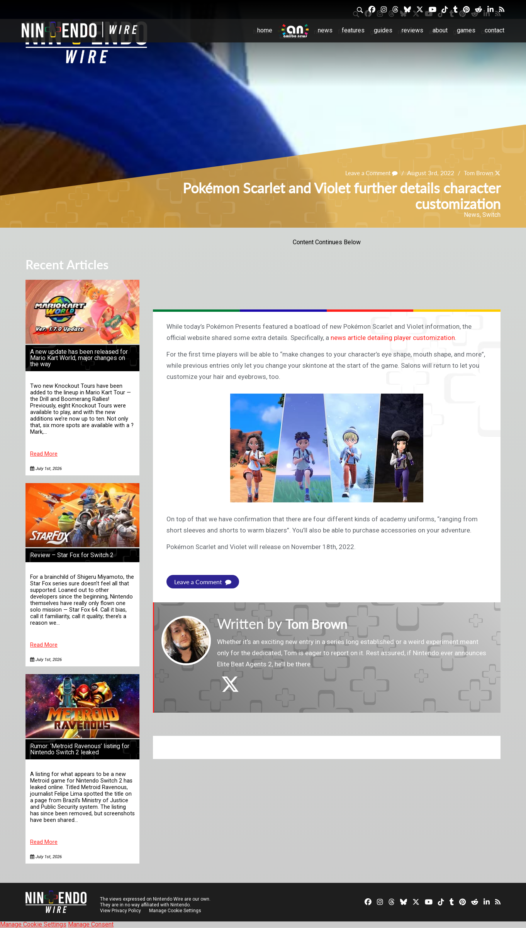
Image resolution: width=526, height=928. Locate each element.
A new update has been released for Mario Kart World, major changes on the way (79, 358)
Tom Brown (477, 172)
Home (264, 30)
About (440, 30)
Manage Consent (91, 924)
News (325, 30)
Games (466, 30)
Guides (383, 30)
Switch (491, 214)
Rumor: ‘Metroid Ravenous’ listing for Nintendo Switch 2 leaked (79, 749)
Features (353, 30)
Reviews (412, 30)
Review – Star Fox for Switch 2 (72, 555)
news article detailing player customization (393, 337)
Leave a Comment (368, 172)
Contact (494, 30)
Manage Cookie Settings (176, 910)
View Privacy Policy (120, 910)
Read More (44, 454)
